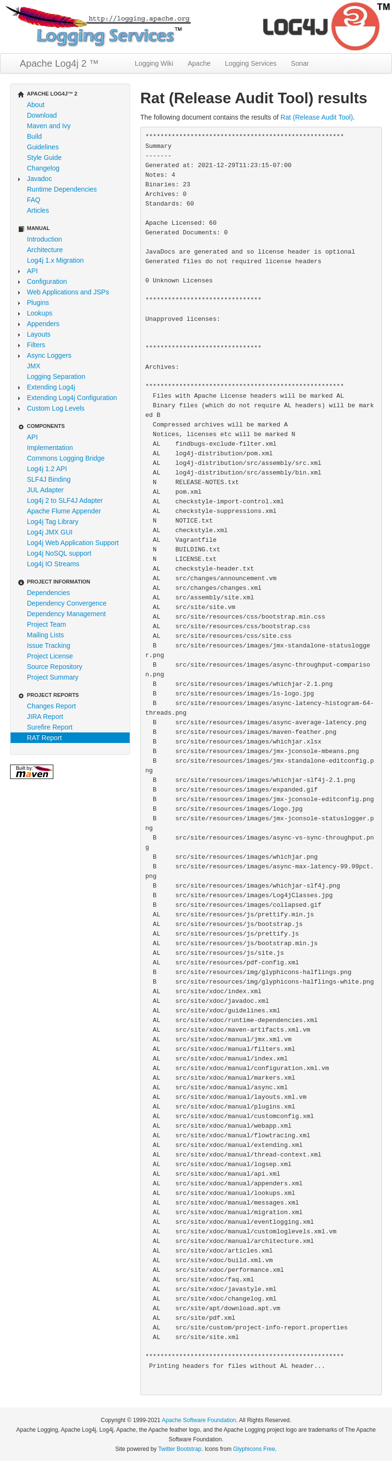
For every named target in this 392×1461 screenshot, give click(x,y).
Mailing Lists (45, 635)
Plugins (38, 302)
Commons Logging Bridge (66, 458)
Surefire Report (50, 727)
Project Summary (52, 677)
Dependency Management (66, 614)
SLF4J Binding (49, 479)
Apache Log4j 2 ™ (59, 63)
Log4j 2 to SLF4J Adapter (65, 500)
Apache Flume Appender (64, 511)
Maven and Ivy (49, 126)
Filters (36, 345)
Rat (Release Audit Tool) (317, 117)
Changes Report (51, 706)
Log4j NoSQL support (59, 553)
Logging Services (250, 63)
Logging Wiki (154, 63)
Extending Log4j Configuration (72, 398)
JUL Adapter (45, 490)
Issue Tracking (48, 645)
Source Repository (54, 666)
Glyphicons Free (254, 1449)
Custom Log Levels (56, 408)
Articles (38, 210)
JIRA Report (45, 716)
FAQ (33, 200)
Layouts (38, 334)
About (36, 105)
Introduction (44, 239)
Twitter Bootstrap (179, 1449)
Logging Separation (56, 376)
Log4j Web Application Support (73, 543)
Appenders (43, 324)
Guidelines (43, 147)
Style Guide (44, 157)
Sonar (300, 63)
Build (34, 136)
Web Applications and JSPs (68, 292)
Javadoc (39, 179)
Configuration (47, 281)
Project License (50, 656)
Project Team (46, 624)
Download (42, 115)
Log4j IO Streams (53, 564)
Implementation (50, 447)
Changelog (43, 168)
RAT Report (44, 738)
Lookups (39, 313)
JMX (33, 366)
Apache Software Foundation (199, 1420)
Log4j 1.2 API (47, 469)
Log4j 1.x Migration (55, 260)
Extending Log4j (51, 387)
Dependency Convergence (67, 603)
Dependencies (48, 593)
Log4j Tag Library (52, 521)
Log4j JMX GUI (50, 532)
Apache (199, 63)
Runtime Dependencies (62, 189)
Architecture (45, 250)
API (32, 271)
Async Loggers (49, 355)
